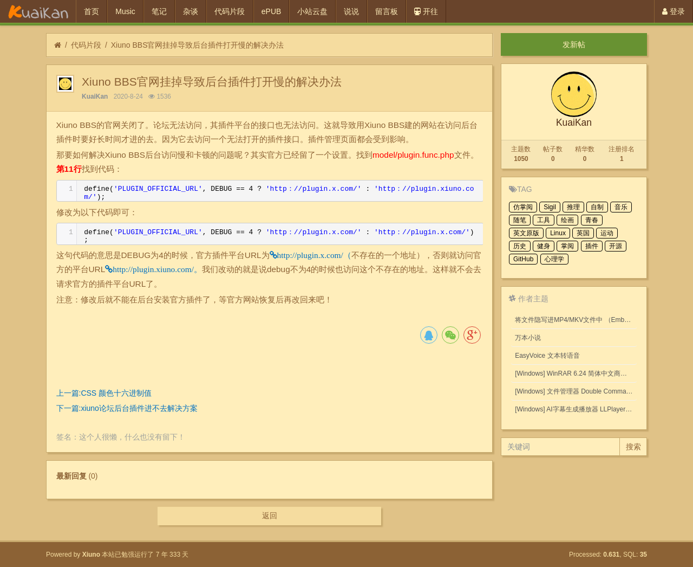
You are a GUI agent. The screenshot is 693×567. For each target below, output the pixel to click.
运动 (606, 233)
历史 (519, 246)
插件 (591, 246)
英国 (583, 233)
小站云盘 (312, 11)
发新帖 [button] (574, 44)
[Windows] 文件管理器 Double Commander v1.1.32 (576, 391)
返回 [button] (269, 515)
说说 (351, 11)
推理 (573, 207)
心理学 (554, 259)
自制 (597, 207)
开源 (615, 246)
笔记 (159, 11)
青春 (591, 220)
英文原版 (526, 233)
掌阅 (567, 246)
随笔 (519, 220)
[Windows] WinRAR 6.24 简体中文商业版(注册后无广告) (576, 373)
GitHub (523, 259)
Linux (558, 233)
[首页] (57, 45)
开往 (426, 11)
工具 (543, 220)
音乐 (620, 207)
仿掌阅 (523, 207)
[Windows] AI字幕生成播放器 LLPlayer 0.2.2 (576, 409)
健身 (543, 246)
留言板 (386, 11)
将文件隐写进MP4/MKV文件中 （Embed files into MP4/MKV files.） (576, 320)
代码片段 (229, 11)
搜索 (633, 446)
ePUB (271, 11)
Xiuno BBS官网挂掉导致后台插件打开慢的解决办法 (197, 45)
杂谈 (190, 11)
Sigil (550, 207)
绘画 (567, 220)
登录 (673, 11)
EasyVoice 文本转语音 (547, 355)
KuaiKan (95, 96)
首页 (91, 11)
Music (125, 11)
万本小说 (528, 338)
